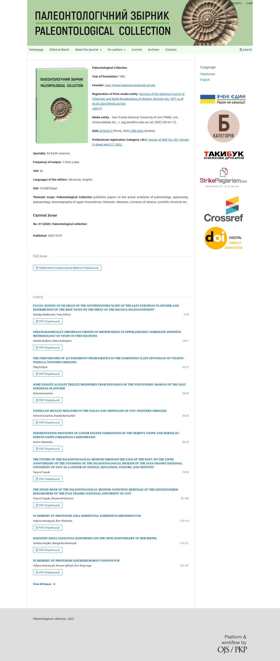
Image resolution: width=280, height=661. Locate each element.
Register (237, 3)
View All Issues (42, 584)
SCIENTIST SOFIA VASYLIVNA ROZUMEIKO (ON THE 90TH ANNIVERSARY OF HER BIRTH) (95, 538)
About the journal (87, 49)
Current (137, 49)
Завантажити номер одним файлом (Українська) (68, 267)
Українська (207, 74)
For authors (115, 49)
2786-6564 (137, 131)
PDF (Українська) (49, 321)
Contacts (171, 49)
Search (246, 49)
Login (249, 3)
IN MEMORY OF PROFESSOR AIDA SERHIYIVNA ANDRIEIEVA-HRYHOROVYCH (87, 516)
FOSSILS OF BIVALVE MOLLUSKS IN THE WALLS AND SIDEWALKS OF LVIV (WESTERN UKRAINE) (100, 411)
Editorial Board (59, 49)
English (205, 80)
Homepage (36, 49)
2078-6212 (106, 131)
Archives (153, 49)
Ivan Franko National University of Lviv (130, 85)
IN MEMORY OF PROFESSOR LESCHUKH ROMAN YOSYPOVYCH (76, 560)
